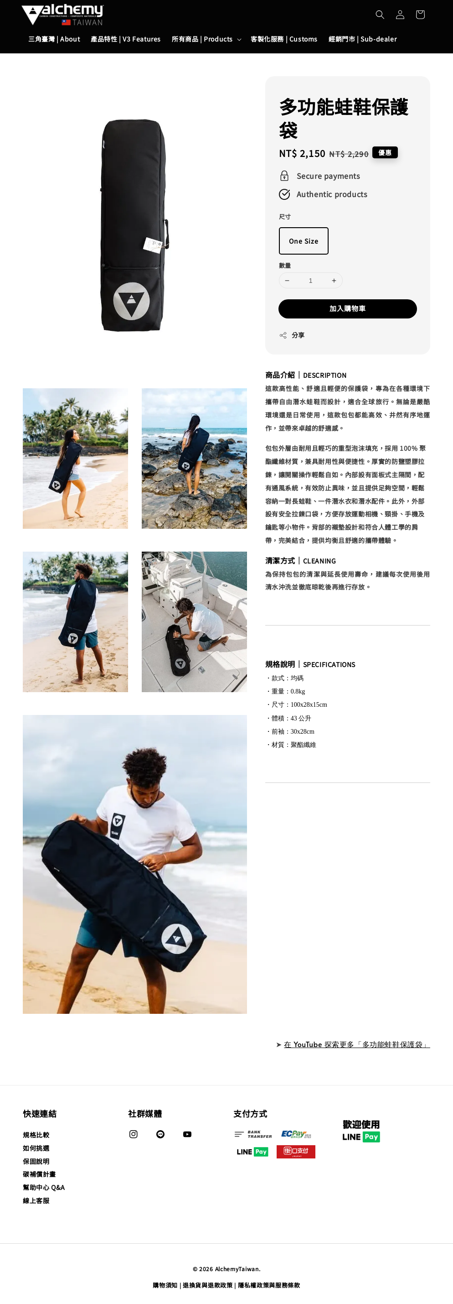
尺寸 (285, 216)
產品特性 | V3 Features (126, 38)
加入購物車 (347, 308)
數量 (285, 265)
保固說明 (36, 1161)
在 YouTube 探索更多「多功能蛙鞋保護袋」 (357, 1044)
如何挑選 (36, 1148)
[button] (380, 15)
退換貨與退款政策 (208, 1285)
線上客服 (36, 1200)
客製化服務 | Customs (284, 38)
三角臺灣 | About (54, 38)
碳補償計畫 (39, 1174)
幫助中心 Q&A (44, 1187)
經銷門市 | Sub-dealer (362, 38)
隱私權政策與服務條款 (269, 1285)
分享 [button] (292, 334)
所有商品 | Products (202, 39)
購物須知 (165, 1285)
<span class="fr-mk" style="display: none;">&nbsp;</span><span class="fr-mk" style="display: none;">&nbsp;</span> (347, 924)
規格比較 (36, 1135)
